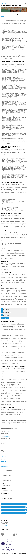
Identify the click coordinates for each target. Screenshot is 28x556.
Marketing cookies (6, 315)
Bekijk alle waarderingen (6, 549)
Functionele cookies (6, 309)
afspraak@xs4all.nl (7, 436)
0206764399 (3, 461)
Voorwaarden (24, 553)
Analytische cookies (6, 312)
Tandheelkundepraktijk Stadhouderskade (11, 5)
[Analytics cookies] (10, 312)
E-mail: (2, 436)
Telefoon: (2, 438)
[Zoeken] (23, 3)
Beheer (9, 553)
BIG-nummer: (3, 470)
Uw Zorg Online (5, 553)
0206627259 (3, 456)
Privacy (20, 553)
